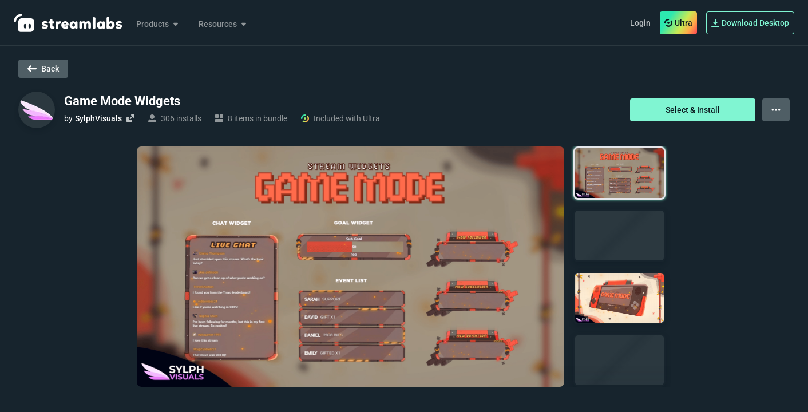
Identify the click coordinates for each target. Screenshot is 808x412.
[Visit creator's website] (130, 118)
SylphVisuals (98, 118)
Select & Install (693, 109)
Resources (223, 24)
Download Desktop (750, 22)
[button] (619, 173)
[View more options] (776, 109)
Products (158, 24)
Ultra (678, 22)
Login (640, 22)
